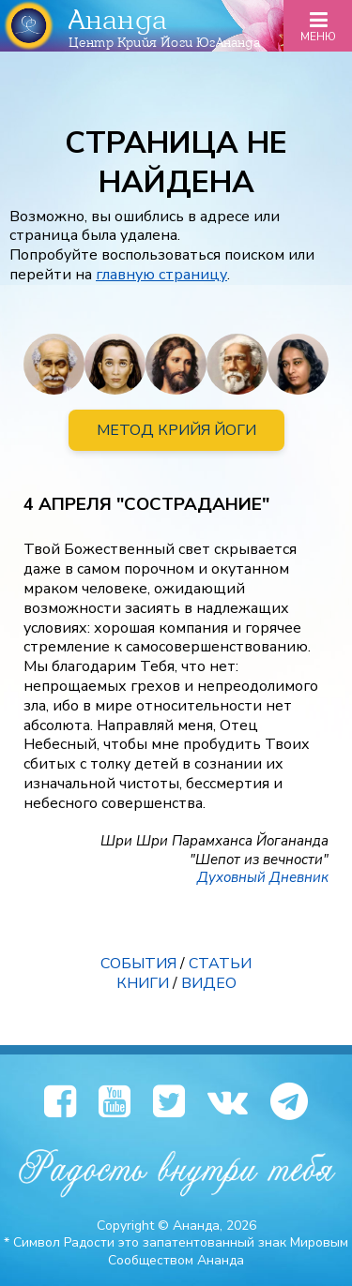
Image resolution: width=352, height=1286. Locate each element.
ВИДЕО (209, 983)
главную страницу (161, 274)
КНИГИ (142, 983)
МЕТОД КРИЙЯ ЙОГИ (176, 430)
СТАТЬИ (220, 963)
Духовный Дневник (263, 877)
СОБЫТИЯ (138, 963)
